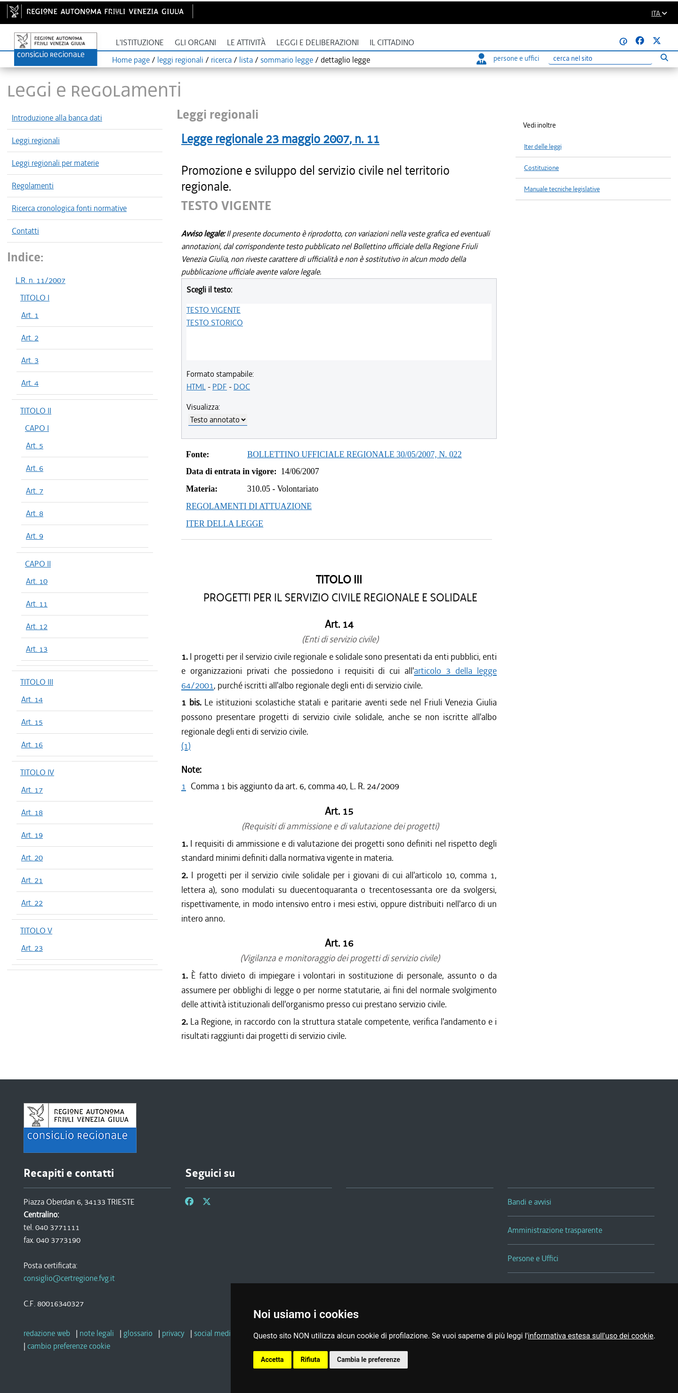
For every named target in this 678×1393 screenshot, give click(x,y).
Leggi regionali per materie (55, 163)
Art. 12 (37, 626)
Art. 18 (32, 812)
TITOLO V (36, 930)
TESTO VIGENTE (213, 310)
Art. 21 (32, 880)
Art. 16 (32, 744)
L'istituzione (140, 43)
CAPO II (38, 564)
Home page (131, 60)
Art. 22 (32, 903)
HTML (196, 386)
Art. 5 (34, 445)
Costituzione (541, 167)
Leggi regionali (36, 140)
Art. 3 (30, 360)
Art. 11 (37, 604)
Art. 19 (32, 835)
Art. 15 (32, 722)
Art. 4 (30, 383)
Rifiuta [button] (310, 1359)
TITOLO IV (37, 772)
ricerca (221, 60)
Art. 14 (32, 699)
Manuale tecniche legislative (562, 189)
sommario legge (286, 60)
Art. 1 (30, 315)
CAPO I (37, 428)
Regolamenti (33, 185)
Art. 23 (32, 948)
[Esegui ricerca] (664, 57)
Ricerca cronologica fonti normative (69, 208)
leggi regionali (180, 60)
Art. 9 (34, 536)
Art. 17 (32, 790)
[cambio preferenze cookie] (68, 1346)
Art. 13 (37, 649)
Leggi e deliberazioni (317, 43)
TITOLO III (36, 682)
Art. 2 (30, 337)
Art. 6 (34, 468)
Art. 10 (37, 581)
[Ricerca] (600, 59)
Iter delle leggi (543, 146)
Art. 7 (34, 491)
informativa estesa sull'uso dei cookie (591, 1335)
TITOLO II (35, 410)
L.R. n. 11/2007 (40, 280)
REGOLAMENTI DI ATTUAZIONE (249, 506)
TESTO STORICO (214, 322)
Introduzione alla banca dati (57, 118)
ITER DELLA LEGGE (224, 523)
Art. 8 (34, 513)
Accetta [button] (272, 1359)
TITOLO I (34, 297)
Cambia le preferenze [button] (368, 1359)
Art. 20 (32, 857)
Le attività (246, 43)
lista (246, 60)
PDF (219, 386)
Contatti (25, 231)
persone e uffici (507, 58)
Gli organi (195, 43)
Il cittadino (392, 43)
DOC (242, 386)
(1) (186, 746)
